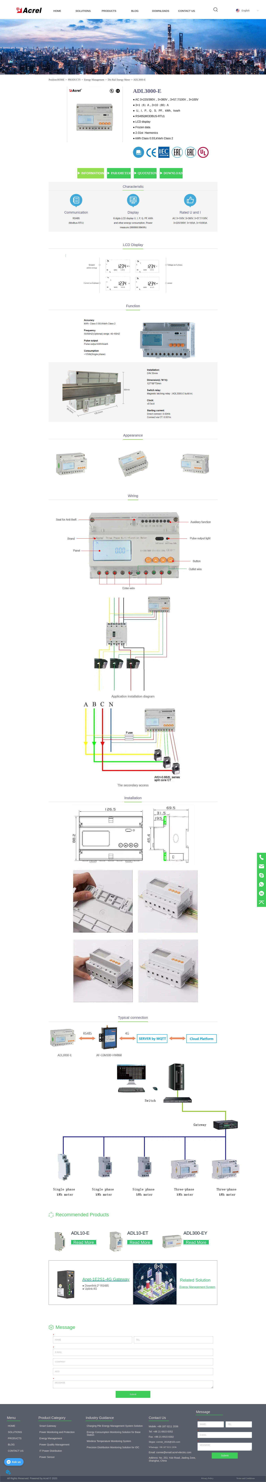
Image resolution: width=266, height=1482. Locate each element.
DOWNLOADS (160, 10)
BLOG (135, 10)
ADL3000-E (140, 79)
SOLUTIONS (83, 10)
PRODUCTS (109, 10)
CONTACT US (186, 10)
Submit (133, 1394)
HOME (57, 10)
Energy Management (94, 79)
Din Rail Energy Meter (119, 79)
